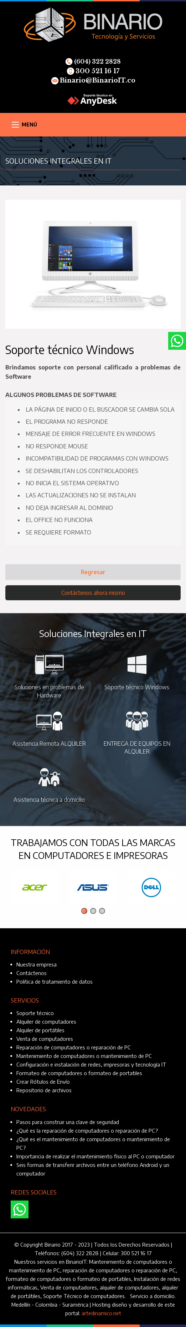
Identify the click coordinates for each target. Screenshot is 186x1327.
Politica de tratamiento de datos (54, 981)
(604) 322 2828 (93, 61)
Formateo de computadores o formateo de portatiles (79, 1073)
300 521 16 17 (93, 71)
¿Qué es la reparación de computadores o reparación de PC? (87, 1130)
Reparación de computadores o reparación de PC (73, 1047)
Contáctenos (31, 973)
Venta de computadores (44, 1038)
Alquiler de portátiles (40, 1030)
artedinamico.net (101, 1313)
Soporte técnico (35, 1013)
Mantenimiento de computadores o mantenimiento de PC (84, 1056)
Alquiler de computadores (46, 1021)
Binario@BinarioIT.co (93, 80)
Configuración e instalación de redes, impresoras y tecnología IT (91, 1064)
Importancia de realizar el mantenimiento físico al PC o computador (95, 1156)
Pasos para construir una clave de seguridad (67, 1122)
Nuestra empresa (36, 964)
